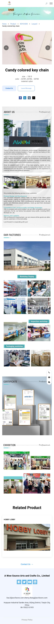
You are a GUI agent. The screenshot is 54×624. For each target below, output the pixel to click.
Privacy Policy (27, 620)
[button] (6, 47)
